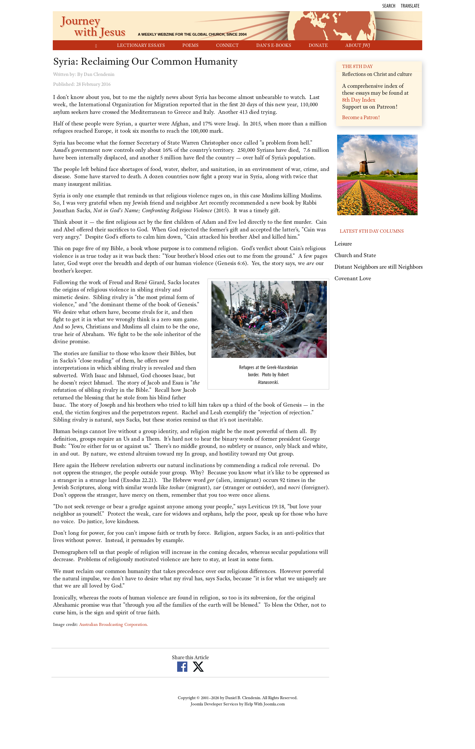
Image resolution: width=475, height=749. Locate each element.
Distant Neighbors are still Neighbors (378, 266)
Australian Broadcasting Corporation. (113, 624)
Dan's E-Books (273, 45)
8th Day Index (358, 99)
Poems (190, 45)
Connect (227, 45)
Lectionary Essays (141, 45)
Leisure (343, 243)
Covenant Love (352, 278)
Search (388, 5)
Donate (318, 45)
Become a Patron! (361, 117)
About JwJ (357, 45)
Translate (410, 5)
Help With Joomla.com (264, 704)
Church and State (355, 255)
